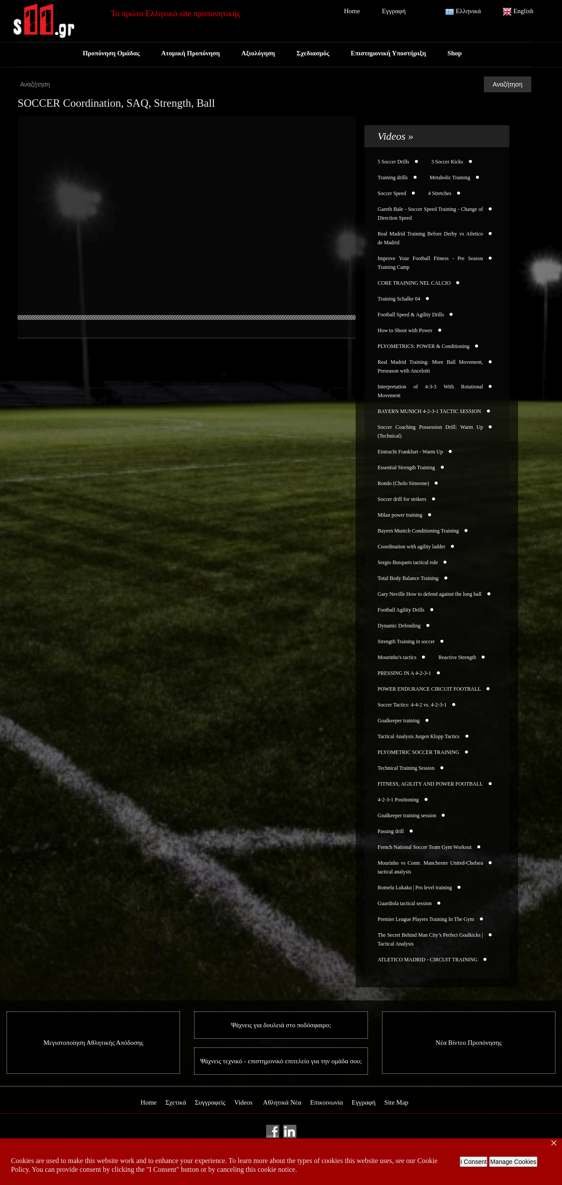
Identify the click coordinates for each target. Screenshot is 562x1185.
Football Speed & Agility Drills (411, 315)
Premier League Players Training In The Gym (426, 919)
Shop (456, 53)
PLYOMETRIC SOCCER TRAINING (418, 752)
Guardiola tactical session (405, 903)
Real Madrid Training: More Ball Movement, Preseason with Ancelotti (430, 366)
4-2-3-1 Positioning (398, 800)
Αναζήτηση (507, 84)
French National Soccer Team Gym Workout (425, 847)
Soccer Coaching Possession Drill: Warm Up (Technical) (430, 431)
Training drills (393, 177)
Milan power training (400, 515)
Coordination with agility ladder (411, 547)
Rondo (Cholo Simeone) (403, 483)
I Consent (474, 1161)
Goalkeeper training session (407, 815)
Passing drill (391, 831)
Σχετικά (176, 1102)
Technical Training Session (406, 768)
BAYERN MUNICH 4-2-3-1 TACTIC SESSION (429, 411)
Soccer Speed (392, 193)
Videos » (396, 136)
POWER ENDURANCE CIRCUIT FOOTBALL (429, 689)
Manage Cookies (513, 1161)
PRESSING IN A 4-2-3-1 (404, 673)
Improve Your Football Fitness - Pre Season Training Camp (430, 262)
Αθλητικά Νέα (282, 1102)
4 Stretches (439, 193)
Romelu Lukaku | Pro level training (415, 887)
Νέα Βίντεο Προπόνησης (469, 1042)
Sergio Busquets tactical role (408, 562)
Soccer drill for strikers (402, 499)
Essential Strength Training (406, 467)
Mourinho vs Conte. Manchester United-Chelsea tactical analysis (430, 867)
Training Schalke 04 (399, 299)
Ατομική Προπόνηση (189, 53)
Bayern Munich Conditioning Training (418, 531)
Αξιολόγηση (258, 53)
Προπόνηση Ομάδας (110, 53)
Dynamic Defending (399, 626)
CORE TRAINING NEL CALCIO (414, 283)
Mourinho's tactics (397, 657)
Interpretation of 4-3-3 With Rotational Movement (430, 391)
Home (352, 10)
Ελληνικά (463, 11)
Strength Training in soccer (406, 641)
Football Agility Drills (401, 610)
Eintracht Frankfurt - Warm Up (410, 452)
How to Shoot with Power (405, 330)
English (518, 11)
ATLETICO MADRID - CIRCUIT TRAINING (428, 960)
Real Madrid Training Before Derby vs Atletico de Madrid (430, 238)
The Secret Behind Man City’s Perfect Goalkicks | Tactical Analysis (430, 939)
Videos (243, 1102)
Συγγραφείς (210, 1102)
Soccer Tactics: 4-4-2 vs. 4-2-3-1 (412, 705)
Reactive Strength (457, 657)
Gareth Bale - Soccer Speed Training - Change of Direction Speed (430, 213)
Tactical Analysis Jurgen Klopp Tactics (419, 736)
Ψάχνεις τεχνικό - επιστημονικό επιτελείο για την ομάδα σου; (281, 1061)
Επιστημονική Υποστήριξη (389, 53)
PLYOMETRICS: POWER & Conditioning (423, 346)
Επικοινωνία (326, 1102)
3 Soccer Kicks (447, 162)
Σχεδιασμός (313, 53)
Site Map (396, 1102)
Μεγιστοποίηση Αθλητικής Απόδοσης (93, 1042)
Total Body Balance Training (408, 578)
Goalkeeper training (399, 721)
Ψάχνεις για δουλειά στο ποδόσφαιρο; (281, 1025)
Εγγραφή (394, 10)
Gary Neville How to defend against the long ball (430, 594)
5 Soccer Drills (393, 162)
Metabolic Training (450, 177)
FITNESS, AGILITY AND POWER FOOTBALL (430, 784)
